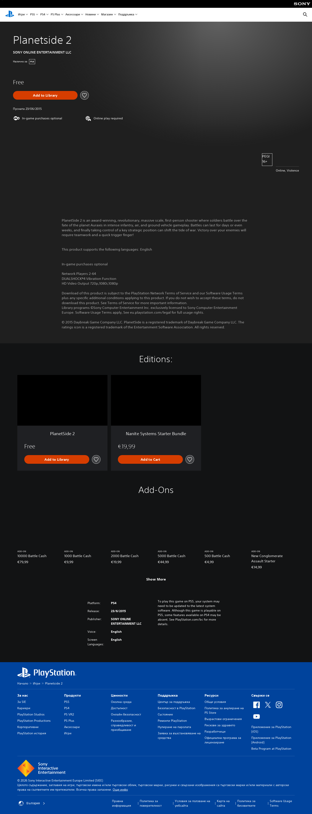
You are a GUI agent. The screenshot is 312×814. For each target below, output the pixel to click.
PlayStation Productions (34, 721)
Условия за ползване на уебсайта (192, 803)
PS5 (32, 15)
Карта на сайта (223, 803)
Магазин (107, 15)
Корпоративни (28, 727)
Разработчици (215, 731)
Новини (90, 15)
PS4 (42, 15)
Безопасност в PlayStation (176, 708)
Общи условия (215, 702)
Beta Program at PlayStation (271, 749)
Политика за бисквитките (246, 803)
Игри (21, 15)
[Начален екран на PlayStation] (9, 15)
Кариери (23, 708)
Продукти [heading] (72, 695)
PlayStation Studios (31, 714)
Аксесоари (72, 15)
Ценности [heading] (119, 695)
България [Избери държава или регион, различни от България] (31, 803)
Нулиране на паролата (174, 727)
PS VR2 (69, 714)
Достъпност (119, 708)
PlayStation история (31, 733)
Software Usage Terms (281, 803)
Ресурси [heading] (211, 695)
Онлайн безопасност (126, 714)
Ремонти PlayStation (172, 721)
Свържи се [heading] (260, 695)
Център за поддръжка (174, 702)
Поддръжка (126, 15)
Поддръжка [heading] (168, 695)
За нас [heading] (22, 695)
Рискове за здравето (220, 725)
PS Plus (55, 15)
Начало (22, 683)
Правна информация (121, 803)
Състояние (165, 714)
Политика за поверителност (151, 803)
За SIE (21, 702)
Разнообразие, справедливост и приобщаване (123, 725)
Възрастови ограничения (223, 719)
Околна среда (121, 702)
